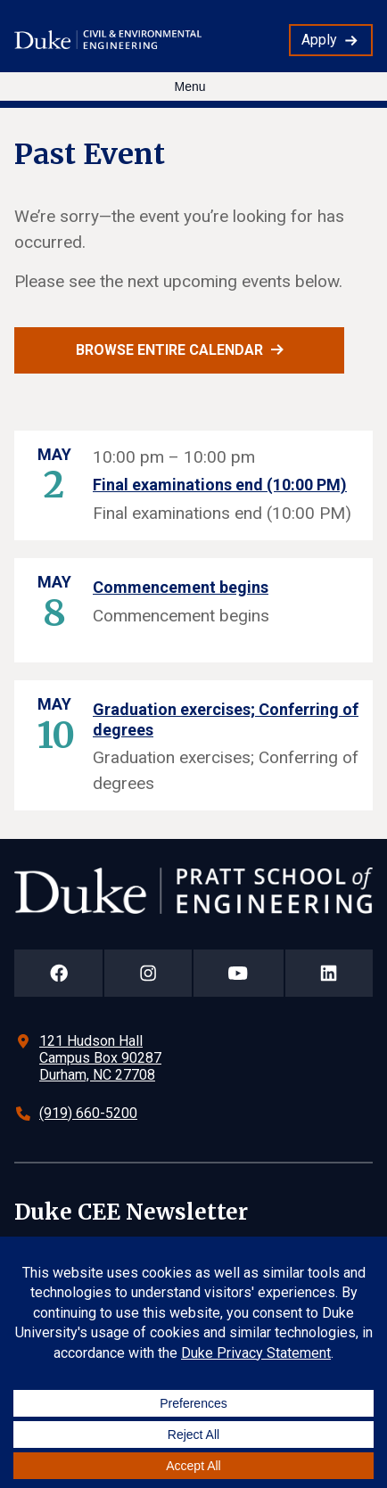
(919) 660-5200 (88, 1113)
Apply (319, 39)
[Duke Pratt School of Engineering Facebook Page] (58, 973)
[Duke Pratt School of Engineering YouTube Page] (239, 973)
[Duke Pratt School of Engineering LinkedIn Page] (329, 973)
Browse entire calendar (169, 349)
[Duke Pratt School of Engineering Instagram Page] (147, 973)
